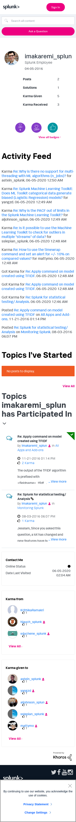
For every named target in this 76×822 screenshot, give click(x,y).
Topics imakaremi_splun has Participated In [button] (37, 405)
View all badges (49, 137)
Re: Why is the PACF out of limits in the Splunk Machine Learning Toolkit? (35, 212)
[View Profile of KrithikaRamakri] (32, 610)
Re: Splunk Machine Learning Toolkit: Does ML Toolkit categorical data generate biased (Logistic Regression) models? (37, 193)
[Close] (70, 786)
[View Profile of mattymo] (27, 726)
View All (69, 386)
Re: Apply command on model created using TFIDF (32, 312)
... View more (57, 481)
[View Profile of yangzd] (25, 690)
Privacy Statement (36, 804)
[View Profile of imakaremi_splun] (34, 445)
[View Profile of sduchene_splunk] (33, 633)
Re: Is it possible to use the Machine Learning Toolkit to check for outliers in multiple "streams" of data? (37, 232)
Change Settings (36, 812)
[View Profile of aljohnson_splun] (32, 702)
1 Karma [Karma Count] (28, 521)
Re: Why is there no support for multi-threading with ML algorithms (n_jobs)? (38, 173)
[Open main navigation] (70, 6)
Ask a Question (38, 31)
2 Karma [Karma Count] (28, 463)
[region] (38, 801)
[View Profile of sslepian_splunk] (32, 714)
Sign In (55, 7)
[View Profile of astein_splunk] (30, 679)
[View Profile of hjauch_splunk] (31, 622)
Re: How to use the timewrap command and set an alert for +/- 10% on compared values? (35, 254)
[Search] (38, 20)
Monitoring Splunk (35, 332)
